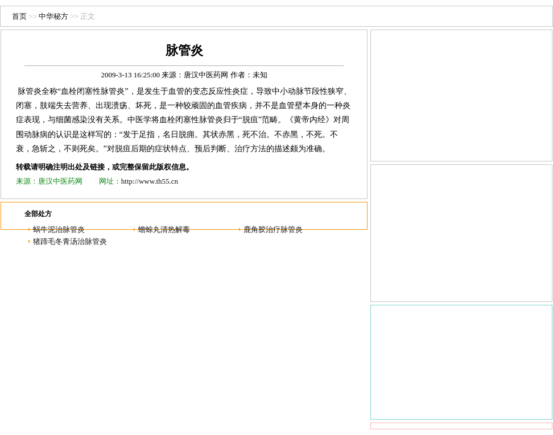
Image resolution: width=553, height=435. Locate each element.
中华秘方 (53, 16)
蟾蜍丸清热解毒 (164, 229)
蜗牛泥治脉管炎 (59, 229)
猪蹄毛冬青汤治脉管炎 (70, 241)
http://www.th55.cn (149, 181)
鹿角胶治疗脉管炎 (273, 229)
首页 (19, 16)
